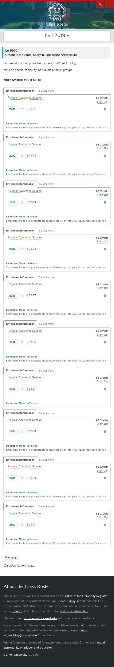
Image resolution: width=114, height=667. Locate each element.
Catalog (17, 611)
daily (72, 601)
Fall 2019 (57, 35)
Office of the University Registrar (86, 596)
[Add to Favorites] (22, 109)
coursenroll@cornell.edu (40, 618)
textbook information (74, 611)
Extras (109, 4)
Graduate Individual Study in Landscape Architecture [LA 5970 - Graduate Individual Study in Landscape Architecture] (41, 55)
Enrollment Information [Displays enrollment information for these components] (20, 90)
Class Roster (57, 24)
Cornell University (15, 655)
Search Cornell (100, 4)
